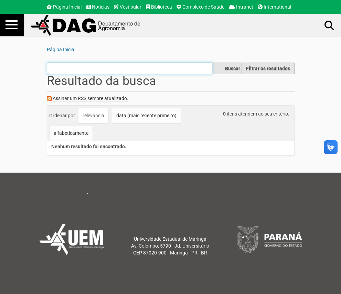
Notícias (97, 7)
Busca (329, 25)
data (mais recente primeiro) (146, 115)
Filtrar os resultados (268, 68)
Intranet (241, 7)
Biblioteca (159, 7)
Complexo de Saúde (200, 7)
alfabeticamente (71, 133)
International (274, 7)
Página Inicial (64, 7)
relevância (93, 115)
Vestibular (127, 7)
